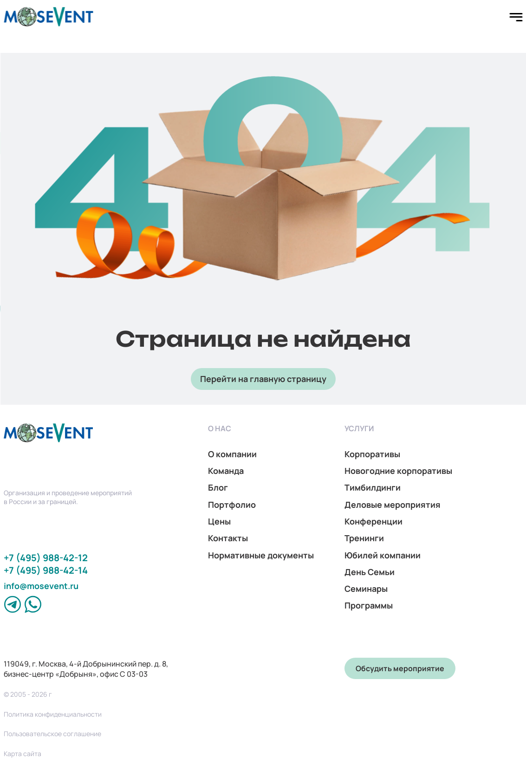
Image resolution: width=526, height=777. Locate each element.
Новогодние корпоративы (398, 470)
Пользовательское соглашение (52, 734)
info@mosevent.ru (41, 585)
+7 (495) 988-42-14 (46, 570)
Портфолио (232, 504)
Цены (219, 521)
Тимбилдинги (372, 487)
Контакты (228, 538)
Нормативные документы (261, 555)
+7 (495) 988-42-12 (46, 557)
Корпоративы (372, 454)
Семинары (366, 588)
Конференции (373, 521)
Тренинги (364, 538)
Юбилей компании (382, 555)
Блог (218, 487)
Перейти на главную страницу (263, 378)
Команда (226, 470)
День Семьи (369, 571)
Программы (368, 605)
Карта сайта (22, 754)
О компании (232, 454)
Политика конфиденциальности (53, 714)
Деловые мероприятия (392, 504)
